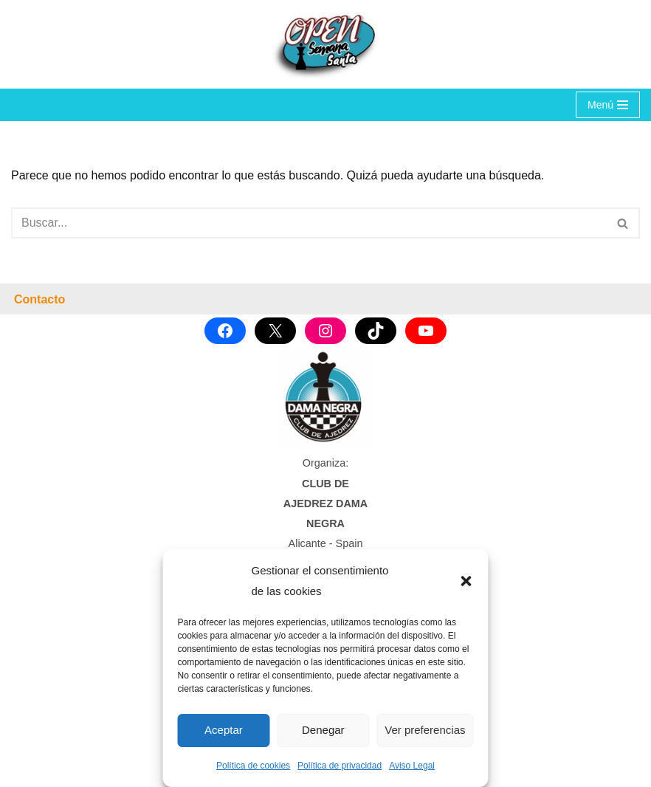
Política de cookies (253, 765)
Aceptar (223, 730)
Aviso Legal (412, 765)
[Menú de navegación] (608, 105)
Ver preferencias (425, 730)
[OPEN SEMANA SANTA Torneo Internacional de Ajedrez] (325, 44)
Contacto (39, 299)
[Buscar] (309, 222)
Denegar (323, 730)
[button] (466, 581)
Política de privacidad (339, 765)
